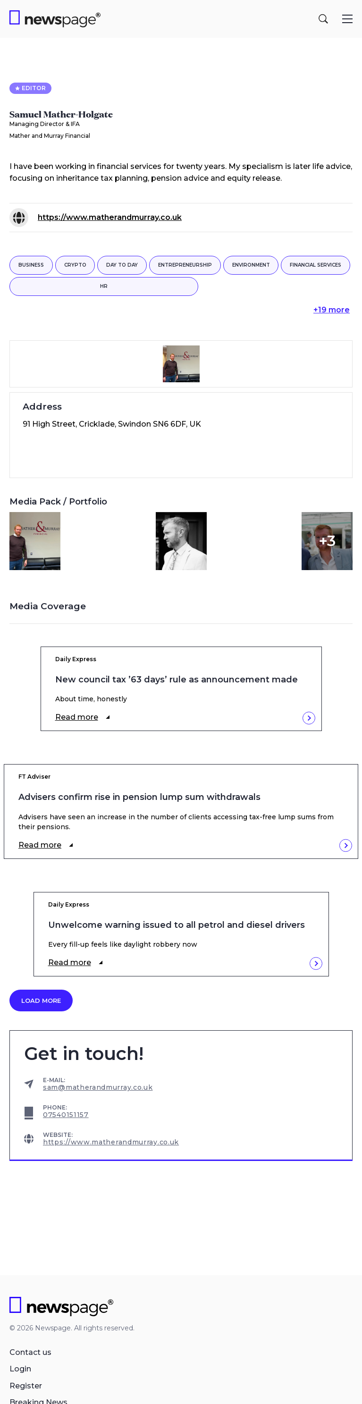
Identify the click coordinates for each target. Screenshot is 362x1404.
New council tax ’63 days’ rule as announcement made (176, 680)
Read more (76, 717)
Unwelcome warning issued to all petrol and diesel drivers (176, 925)
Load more (41, 1000)
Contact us (30, 1352)
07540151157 (66, 1114)
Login (20, 1368)
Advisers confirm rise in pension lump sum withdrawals (139, 797)
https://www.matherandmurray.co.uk (110, 217)
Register (25, 1385)
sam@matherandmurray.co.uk (98, 1087)
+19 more (331, 309)
